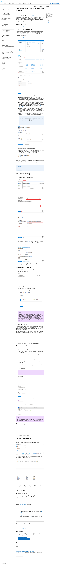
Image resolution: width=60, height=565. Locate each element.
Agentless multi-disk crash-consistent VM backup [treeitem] (7, 22)
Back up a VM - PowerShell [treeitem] (6, 30)
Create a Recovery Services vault (50, 8)
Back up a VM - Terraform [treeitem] (6, 35)
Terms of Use (30, 562)
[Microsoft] (1, 1)
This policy (28, 241)
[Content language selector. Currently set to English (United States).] (5, 560)
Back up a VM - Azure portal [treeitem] (6, 29)
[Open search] (56, 1)
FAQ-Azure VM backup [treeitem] (5, 24)
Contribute (15, 562)
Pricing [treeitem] (3, 15)
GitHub (30, 516)
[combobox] (7, 8)
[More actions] (43, 6)
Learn (16, 6)
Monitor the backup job (49, 14)
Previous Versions (7, 562)
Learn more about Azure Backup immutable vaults (35, 163)
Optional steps (48, 15)
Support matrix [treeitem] (4, 25)
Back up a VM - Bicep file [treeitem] (6, 34)
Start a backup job (48, 13)
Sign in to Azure (48, 7)
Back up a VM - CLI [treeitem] (5, 31)
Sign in (58, 1)
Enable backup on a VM (49, 12)
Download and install (22, 504)
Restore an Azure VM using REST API (23, 539)
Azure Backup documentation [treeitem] (5, 9)
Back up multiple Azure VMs (22, 537)
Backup (21, 6)
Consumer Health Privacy (24, 562)
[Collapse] (13, 6)
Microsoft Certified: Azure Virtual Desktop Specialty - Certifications (25, 551)
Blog (11, 562)
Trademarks (34, 562)
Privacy (18, 562)
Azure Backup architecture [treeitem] (5, 13)
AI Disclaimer (2, 562)
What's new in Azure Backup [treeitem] (6, 14)
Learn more (37, 373)
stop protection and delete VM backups (25, 528)
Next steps (47, 17)
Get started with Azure (56, 3)
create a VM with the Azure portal (33, 15)
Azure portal (22, 26)
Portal (50, 3)
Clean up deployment (49, 16)
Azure (19, 6)
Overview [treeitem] (3, 20)
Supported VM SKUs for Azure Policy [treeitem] (7, 26)
